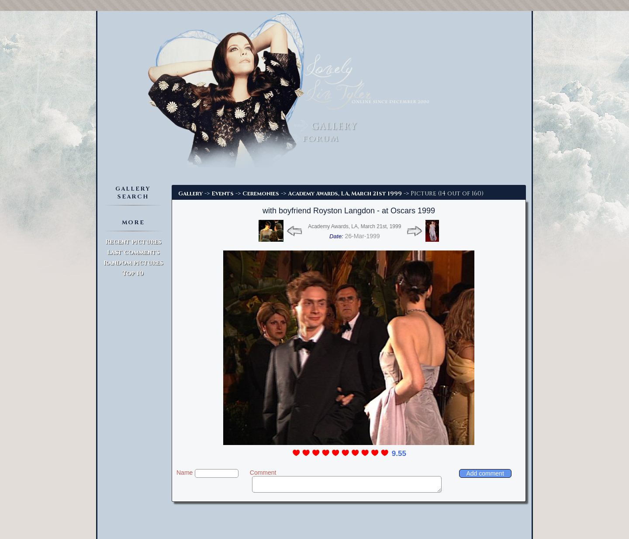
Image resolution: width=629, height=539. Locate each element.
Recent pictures (133, 242)
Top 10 (133, 273)
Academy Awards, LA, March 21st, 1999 (354, 226)
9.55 (399, 453)
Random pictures (133, 263)
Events (222, 194)
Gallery (190, 194)
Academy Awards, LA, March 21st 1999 (345, 194)
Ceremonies (260, 194)
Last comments (133, 252)
